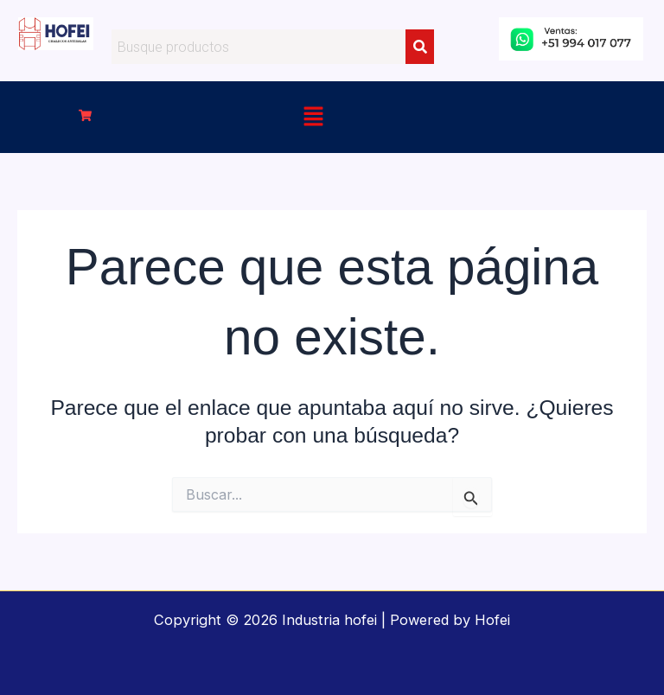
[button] (85, 117)
